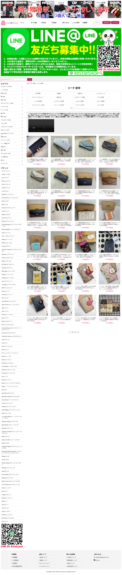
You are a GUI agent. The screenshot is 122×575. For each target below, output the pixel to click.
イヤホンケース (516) (6, 126)
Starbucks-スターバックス (8, 369)
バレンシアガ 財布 (59, 105)
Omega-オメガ (5, 456)
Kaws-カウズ (5, 298)
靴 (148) (3, 96)
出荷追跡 (54, 22)
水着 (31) (3, 146)
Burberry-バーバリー (7, 239)
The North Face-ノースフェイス (10, 197)
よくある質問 (75, 22)
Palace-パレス (5, 349)
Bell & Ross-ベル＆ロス (8, 518)
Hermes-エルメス (6, 181)
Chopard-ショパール (7, 514)
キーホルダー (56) (5, 153)
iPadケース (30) (5, 130)
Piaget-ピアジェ (6, 436)
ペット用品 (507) (5, 143)
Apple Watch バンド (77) (7, 133)
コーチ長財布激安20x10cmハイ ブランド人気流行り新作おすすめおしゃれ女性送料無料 (85, 224)
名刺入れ (59, 97)
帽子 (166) (3, 116)
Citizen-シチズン (6, 511)
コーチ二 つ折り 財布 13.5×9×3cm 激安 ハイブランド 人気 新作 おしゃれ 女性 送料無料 (85, 319)
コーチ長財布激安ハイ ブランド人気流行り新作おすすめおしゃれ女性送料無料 (61, 161)
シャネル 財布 (38, 101)
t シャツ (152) (4, 110)
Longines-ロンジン (6, 494)
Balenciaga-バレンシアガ (8, 271)
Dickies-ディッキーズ (7, 314)
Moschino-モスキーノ (7, 267)
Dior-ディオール (6, 184)
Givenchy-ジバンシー (7, 294)
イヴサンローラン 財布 (38, 105)
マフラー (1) (4, 163)
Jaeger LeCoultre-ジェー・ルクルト (11, 439)
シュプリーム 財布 (59, 101)
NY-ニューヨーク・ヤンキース (10, 353)
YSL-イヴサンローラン (8, 236)
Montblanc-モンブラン (7, 478)
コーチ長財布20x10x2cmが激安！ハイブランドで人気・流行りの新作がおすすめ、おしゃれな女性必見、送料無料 (61, 224)
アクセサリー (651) (6, 120)
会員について (43, 557)
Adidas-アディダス (7, 261)
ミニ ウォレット (100, 93)
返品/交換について (72, 566)
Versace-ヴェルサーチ (7, 257)
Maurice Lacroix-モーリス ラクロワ (11, 481)
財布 (34, 83)
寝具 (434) (3, 136)
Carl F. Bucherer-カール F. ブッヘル (11, 484)
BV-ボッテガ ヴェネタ (8, 324)
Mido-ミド (4, 501)
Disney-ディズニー (7, 359)
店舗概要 (84, 22)
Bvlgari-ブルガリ (6, 214)
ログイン (97, 22)
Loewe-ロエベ (5, 191)
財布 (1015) (4, 93)
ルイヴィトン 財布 (80, 97)
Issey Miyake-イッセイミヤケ (9, 366)
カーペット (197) (5, 140)
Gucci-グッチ (5, 177)
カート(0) (115, 22)
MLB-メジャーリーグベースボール (11, 383)
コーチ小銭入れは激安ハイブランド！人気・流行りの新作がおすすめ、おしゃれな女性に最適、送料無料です (37, 288)
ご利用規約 (16, 560)
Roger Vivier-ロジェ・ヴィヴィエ (10, 304)
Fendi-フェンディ (6, 232)
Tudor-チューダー (6, 488)
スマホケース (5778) (6, 86)
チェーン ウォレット (38, 97)
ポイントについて (45, 563)
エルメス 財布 (80, 101)
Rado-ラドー (5, 491)
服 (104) (3, 113)
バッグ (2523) (4, 90)
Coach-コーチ (5, 211)
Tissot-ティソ (5, 504)
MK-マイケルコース (7, 288)
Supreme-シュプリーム (8, 194)
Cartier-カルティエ (6, 217)
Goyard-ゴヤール (6, 246)
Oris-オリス (5, 521)
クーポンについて (45, 566)
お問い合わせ (65, 22)
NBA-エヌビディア (7, 321)
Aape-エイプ (5, 308)
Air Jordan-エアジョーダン (9, 284)
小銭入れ (79, 93)
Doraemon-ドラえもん (7, 363)
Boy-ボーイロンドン (7, 346)
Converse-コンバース (7, 403)
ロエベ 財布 (101, 105)
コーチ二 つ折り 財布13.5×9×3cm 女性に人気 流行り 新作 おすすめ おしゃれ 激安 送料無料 (37, 319)
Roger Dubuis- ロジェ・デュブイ (10, 425)
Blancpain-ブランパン (7, 428)
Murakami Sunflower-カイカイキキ (11, 396)
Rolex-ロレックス (6, 413)
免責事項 (15, 563)
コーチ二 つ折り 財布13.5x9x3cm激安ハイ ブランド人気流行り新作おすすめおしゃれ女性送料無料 (109, 288)
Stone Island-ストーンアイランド (10, 400)
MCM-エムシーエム (7, 242)
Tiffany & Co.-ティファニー (9, 406)
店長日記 (43, 22)
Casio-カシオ (5, 508)
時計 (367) (3, 100)
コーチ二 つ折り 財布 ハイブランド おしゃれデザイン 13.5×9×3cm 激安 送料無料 (61, 319)
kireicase (97, 560)
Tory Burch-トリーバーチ (8, 373)
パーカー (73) (4, 106)
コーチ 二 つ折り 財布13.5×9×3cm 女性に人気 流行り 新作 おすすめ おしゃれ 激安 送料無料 (85, 288)
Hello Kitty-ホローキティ (8, 393)
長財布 (59, 93)
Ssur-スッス (5, 376)
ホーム (22, 22)
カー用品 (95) (4, 156)
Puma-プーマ (5, 318)
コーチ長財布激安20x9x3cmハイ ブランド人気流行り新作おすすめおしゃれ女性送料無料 (85, 192)
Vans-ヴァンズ (5, 339)
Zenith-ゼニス (5, 471)
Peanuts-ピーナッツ (7, 379)
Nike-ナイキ (5, 204)
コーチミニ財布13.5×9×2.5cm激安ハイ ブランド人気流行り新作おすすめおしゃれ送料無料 (109, 319)
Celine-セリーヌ (6, 187)
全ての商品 (34, 22)
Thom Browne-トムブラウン (9, 301)
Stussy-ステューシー (7, 281)
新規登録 (106, 22)
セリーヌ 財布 (100, 101)
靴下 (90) (3, 150)
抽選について (43, 560)
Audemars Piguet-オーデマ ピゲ (10, 421)
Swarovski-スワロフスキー (9, 333)
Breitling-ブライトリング (8, 467)
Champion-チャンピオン (8, 277)
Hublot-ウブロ (5, 443)
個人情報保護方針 (17, 566)
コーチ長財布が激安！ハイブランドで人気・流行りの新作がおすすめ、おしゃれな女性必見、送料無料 (37, 192)
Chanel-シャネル (6, 174)
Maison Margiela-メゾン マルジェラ (11, 229)
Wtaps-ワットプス (6, 356)
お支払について (72, 557)
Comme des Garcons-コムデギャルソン (12, 336)
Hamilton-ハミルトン (7, 498)
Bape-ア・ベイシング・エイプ (10, 386)
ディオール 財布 (79, 105)
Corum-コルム (5, 459)
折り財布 (38, 93)
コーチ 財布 (40, 83)
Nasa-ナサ (4, 389)
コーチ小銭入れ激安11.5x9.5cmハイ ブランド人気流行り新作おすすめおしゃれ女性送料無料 (109, 224)
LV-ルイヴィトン (6, 171)
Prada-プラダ (5, 201)
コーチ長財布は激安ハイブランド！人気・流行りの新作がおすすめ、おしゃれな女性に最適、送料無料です (85, 161)
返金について (71, 563)
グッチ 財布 (101, 97)
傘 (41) (2, 160)
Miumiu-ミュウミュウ (7, 274)
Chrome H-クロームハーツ (9, 207)
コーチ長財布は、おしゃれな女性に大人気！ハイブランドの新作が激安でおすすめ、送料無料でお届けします (109, 161)
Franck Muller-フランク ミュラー (10, 474)
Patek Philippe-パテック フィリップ (11, 410)
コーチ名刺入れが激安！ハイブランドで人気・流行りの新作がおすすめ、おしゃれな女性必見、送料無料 (85, 256)
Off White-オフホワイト (8, 264)
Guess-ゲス (4, 343)
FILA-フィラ (5, 311)
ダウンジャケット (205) (7, 103)
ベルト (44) (4, 123)
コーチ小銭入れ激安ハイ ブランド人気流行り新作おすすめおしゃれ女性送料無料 (109, 256)
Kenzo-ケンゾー (6, 291)
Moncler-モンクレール (7, 221)
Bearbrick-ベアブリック (8, 254)
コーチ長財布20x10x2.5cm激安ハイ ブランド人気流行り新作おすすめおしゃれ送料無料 (37, 161)
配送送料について (72, 560)
